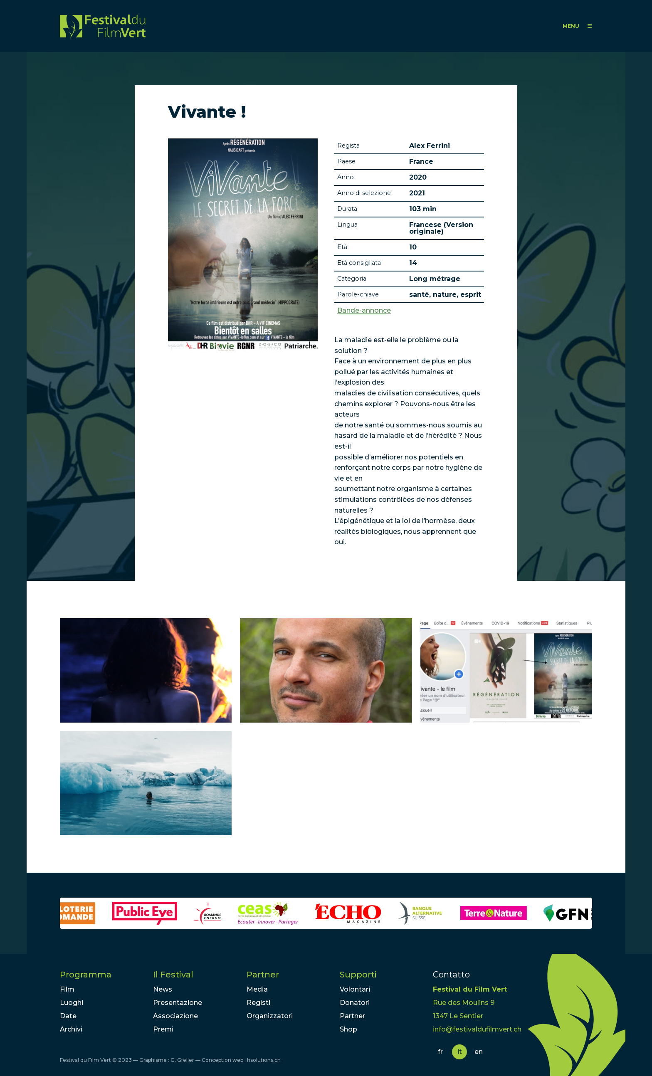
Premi (163, 1029)
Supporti (358, 975)
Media (257, 989)
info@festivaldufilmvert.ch (477, 1029)
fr (440, 1052)
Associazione (175, 1016)
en (478, 1052)
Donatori (355, 1003)
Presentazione (177, 1003)
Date (68, 1016)
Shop (348, 1029)
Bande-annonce (364, 310)
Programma (85, 975)
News (162, 989)
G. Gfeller (182, 1060)
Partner (263, 975)
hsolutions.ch (264, 1060)
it (459, 1052)
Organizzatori (270, 1016)
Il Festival (173, 975)
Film (67, 989)
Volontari (355, 989)
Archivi (71, 1029)
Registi (258, 1003)
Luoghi (71, 1003)
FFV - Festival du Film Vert (103, 26)
